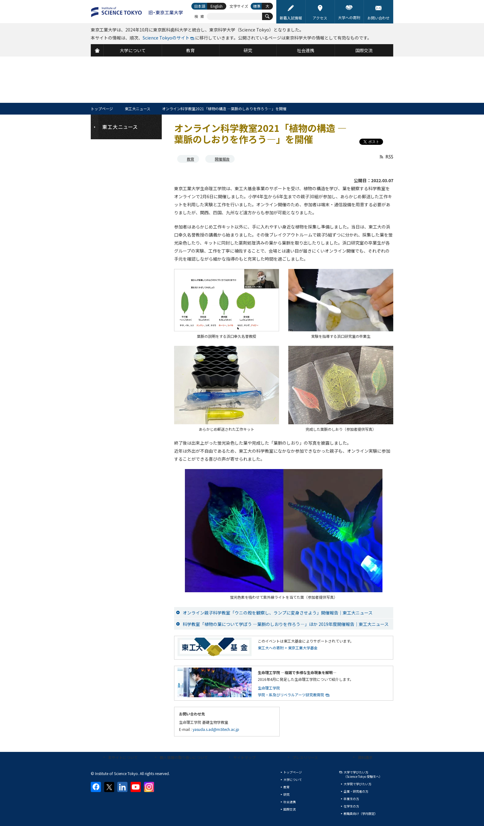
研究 (286, 794)
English (217, 6)
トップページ (102, 108)
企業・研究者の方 (356, 791)
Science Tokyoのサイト (166, 38)
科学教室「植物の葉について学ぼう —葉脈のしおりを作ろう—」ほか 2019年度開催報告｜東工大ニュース (286, 624)
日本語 (199, 6)
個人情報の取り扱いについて (184, 757)
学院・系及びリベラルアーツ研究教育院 (291, 694)
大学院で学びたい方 (357, 784)
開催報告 (222, 158)
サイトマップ (244, 757)
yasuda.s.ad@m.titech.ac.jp (216, 729)
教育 (190, 158)
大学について (292, 779)
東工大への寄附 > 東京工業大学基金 (288, 647)
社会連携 (289, 801)
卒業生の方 (351, 798)
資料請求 (365, 757)
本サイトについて (123, 757)
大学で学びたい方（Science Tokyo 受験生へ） (363, 774)
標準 (257, 6)
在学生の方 (351, 806)
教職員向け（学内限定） (361, 813)
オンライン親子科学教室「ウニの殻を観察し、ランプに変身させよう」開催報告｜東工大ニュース (278, 613)
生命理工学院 (269, 687)
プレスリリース (305, 757)
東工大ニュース (137, 108)
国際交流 (289, 809)
